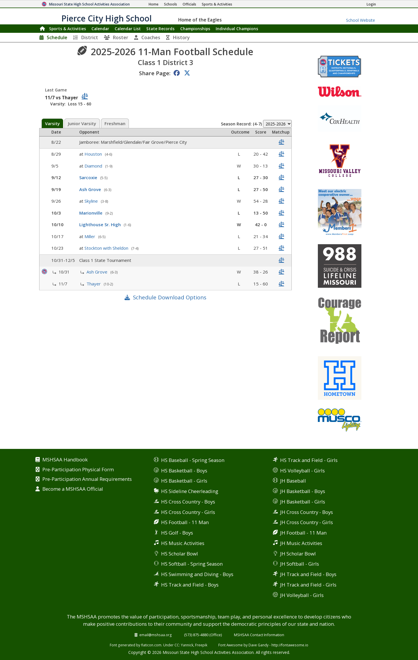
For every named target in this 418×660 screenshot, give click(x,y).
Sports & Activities (67, 28)
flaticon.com (151, 645)
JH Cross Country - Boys (306, 512)
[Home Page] (153, 4)
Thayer (94, 284)
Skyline (91, 201)
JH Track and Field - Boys (308, 574)
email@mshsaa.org (155, 634)
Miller (90, 236)
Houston (93, 154)
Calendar (100, 28)
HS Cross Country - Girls (188, 512)
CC (176, 645)
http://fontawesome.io (289, 645)
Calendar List (128, 28)
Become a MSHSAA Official (72, 489)
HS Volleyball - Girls (302, 470)
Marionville (91, 213)
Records (160, 28)
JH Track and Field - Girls (308, 584)
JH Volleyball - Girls (302, 595)
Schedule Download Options (169, 297)
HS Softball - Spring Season (192, 563)
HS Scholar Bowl (179, 553)
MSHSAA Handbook (65, 460)
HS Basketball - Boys (184, 470)
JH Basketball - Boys (302, 491)
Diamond (93, 166)
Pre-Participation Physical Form (78, 470)
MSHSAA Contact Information (259, 634)
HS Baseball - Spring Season (192, 460)
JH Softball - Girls (299, 563)
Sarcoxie (88, 177)
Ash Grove (90, 189)
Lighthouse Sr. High (100, 224)
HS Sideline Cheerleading (189, 491)
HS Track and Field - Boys (190, 584)
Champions (237, 28)
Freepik (201, 645)
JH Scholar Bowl (298, 553)
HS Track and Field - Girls (309, 460)
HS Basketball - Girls (184, 480)
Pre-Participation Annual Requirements (87, 479)
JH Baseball (293, 480)
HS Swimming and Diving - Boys (197, 574)
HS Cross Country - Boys (188, 501)
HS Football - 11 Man (185, 522)
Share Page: (154, 73)
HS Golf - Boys (177, 532)
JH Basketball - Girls (302, 501)
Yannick (187, 645)
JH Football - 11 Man (303, 532)
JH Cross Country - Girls (306, 522)
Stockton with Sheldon (106, 248)
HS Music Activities (182, 543)
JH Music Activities (301, 543)
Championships (195, 28)
